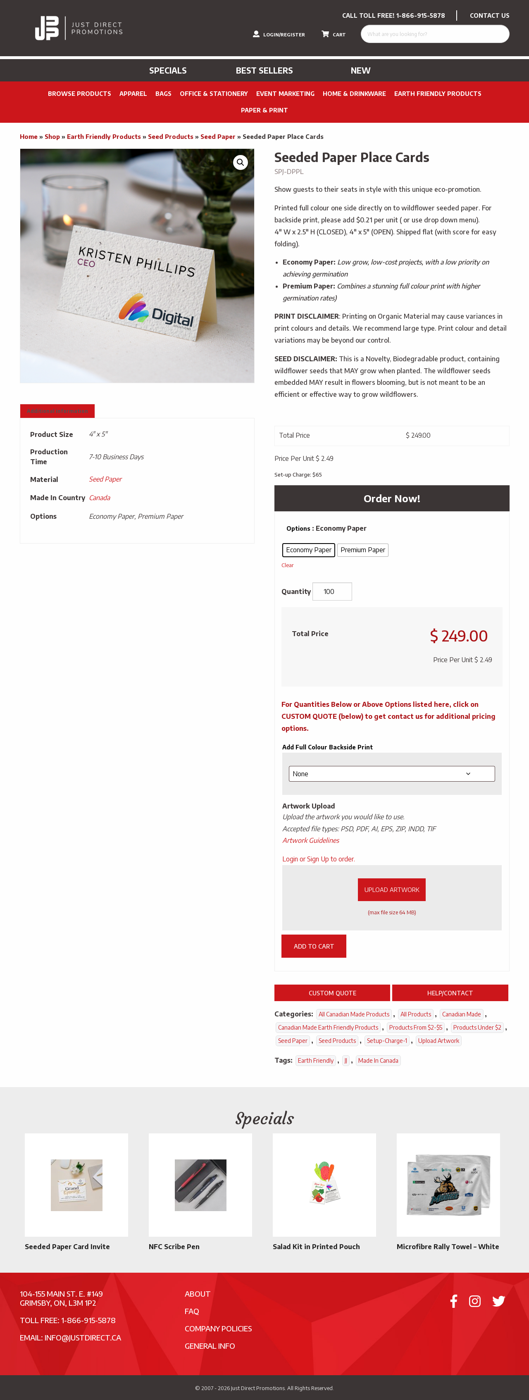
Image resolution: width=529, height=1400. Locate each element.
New (361, 70)
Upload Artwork (392, 889)
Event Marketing (285, 93)
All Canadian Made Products (354, 1014)
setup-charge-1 (387, 1040)
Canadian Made (461, 1014)
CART (334, 34)
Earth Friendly (316, 1060)
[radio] (308, 550)
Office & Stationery (214, 93)
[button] (240, 162)
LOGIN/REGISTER (279, 34)
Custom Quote (332, 993)
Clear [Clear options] (287, 564)
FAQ (192, 1311)
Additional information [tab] (57, 411)
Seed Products (170, 136)
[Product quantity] (332, 591)
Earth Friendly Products (437, 93)
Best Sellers (264, 70)
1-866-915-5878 (420, 15)
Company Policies (218, 1328)
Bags (163, 93)
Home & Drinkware (354, 93)
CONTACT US (490, 15)
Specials (168, 70)
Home (29, 136)
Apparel (133, 93)
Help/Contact (450, 993)
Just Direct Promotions (258, 1388)
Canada (99, 498)
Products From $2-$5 (415, 1027)
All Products (415, 1014)
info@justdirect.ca (83, 1337)
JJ (346, 1060)
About (198, 1293)
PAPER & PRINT (264, 110)
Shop (52, 136)
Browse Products (79, 93)
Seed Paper (218, 136)
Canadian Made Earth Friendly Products (328, 1027)
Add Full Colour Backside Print (327, 747)
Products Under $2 (477, 1027)
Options (298, 528)
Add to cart (314, 946)
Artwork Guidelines (310, 840)
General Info (210, 1345)
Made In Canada (378, 1060)
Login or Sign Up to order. (318, 859)
